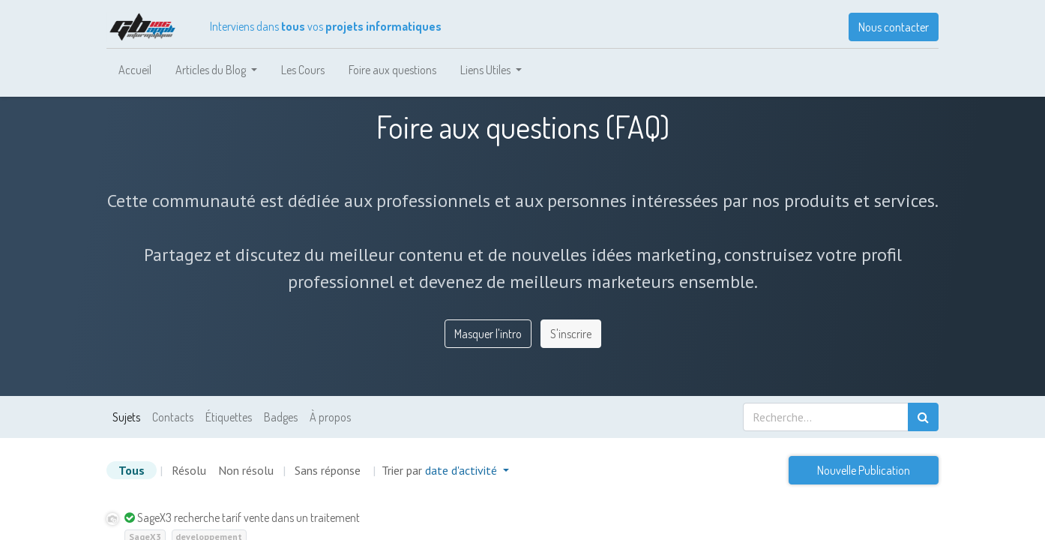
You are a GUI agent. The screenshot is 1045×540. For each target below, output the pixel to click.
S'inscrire (570, 333)
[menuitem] (134, 70)
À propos (330, 417)
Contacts (172, 417)
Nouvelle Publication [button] (863, 470)
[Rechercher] (923, 417)
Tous (131, 470)
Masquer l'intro (488, 333)
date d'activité (462, 470)
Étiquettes (228, 417)
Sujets (126, 417)
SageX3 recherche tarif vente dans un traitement (248, 517)
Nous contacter (893, 27)
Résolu (189, 470)
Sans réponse (328, 470)
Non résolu (246, 470)
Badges (281, 417)
